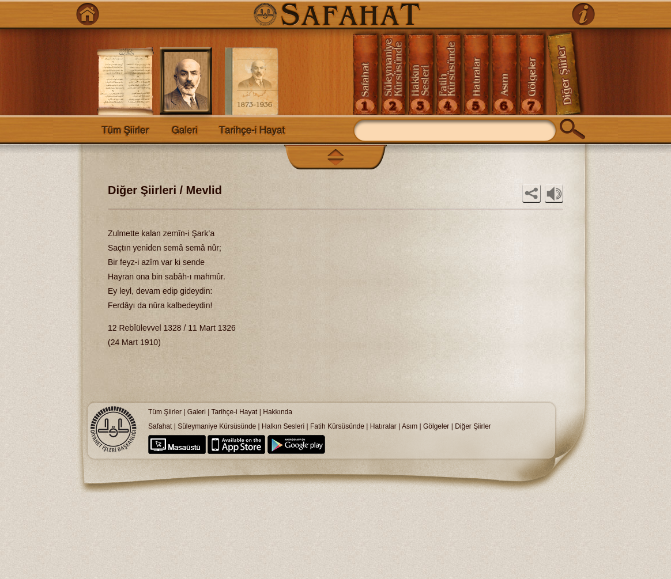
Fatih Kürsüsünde (337, 426)
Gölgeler (436, 426)
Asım (411, 426)
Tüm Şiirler (165, 412)
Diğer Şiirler (473, 426)
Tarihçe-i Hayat (234, 412)
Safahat (160, 426)
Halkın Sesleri (283, 426)
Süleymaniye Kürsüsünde (217, 426)
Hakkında (277, 412)
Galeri (196, 412)
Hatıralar (383, 426)
